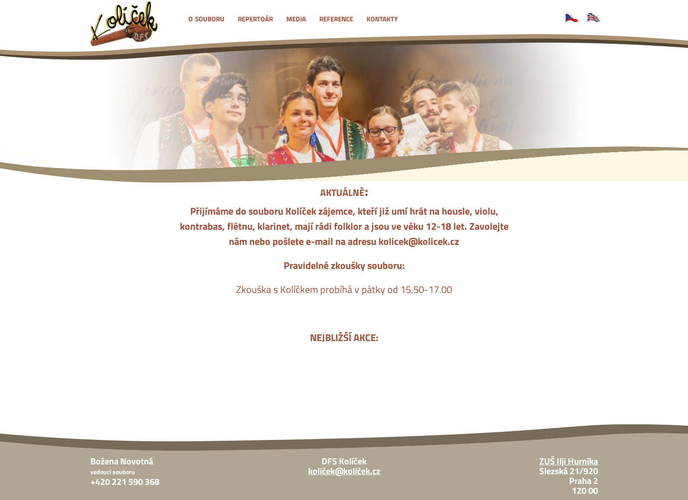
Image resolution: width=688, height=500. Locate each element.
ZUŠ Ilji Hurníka (568, 461)
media (296, 17)
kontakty (382, 17)
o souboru (206, 17)
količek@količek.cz (344, 471)
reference (336, 17)
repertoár (255, 17)
